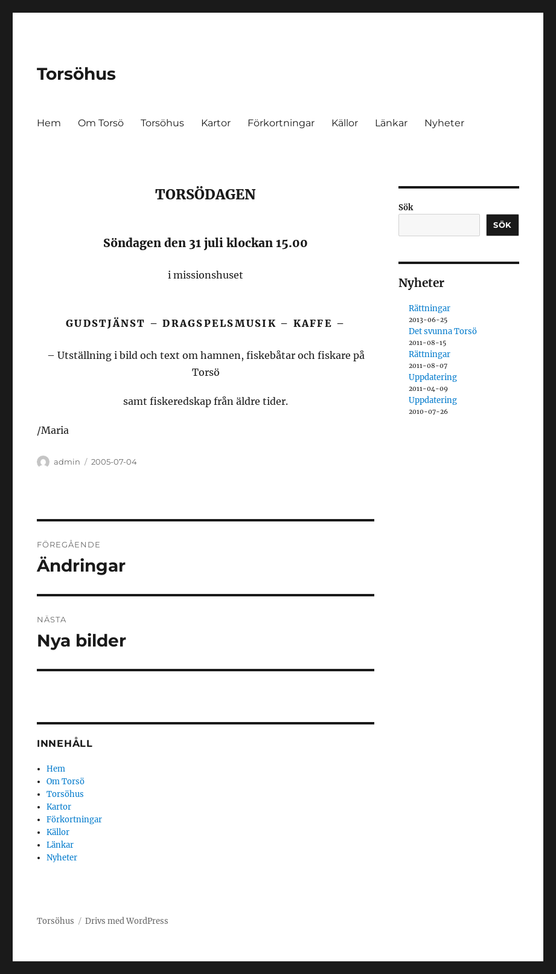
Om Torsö (101, 123)
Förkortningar (281, 123)
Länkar (391, 123)
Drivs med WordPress (126, 921)
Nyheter (444, 123)
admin (67, 461)
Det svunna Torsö (443, 331)
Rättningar (429, 308)
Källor (344, 123)
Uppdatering (433, 377)
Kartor (216, 123)
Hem (49, 123)
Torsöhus (76, 73)
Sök (405, 207)
